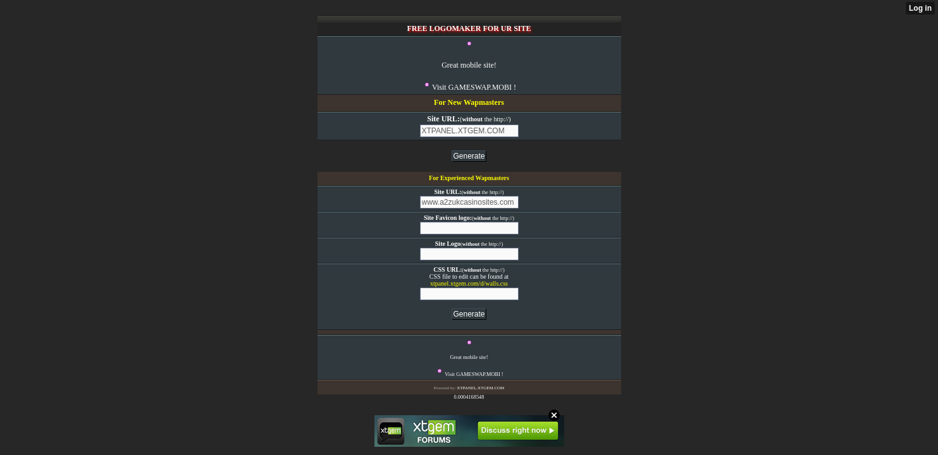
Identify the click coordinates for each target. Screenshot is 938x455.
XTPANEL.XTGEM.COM (480, 388)
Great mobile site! (469, 65)
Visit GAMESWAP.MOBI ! (474, 87)
